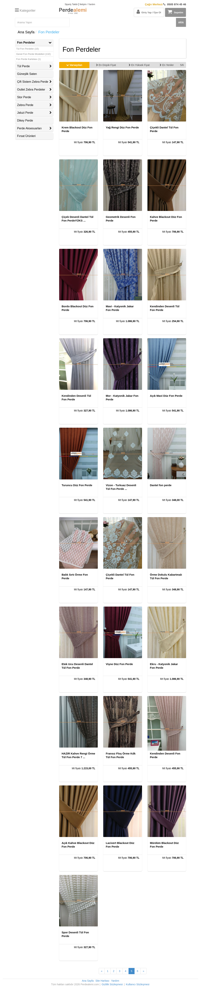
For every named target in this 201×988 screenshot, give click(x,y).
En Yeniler (167, 65)
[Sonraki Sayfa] (143, 971)
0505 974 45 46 (165, 4)
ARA (181, 22)
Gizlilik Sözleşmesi (112, 984)
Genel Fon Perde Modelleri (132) (33, 54)
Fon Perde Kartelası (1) (28, 59)
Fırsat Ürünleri (26, 136)
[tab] (34, 42)
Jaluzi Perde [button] (34, 112)
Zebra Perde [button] (34, 105)
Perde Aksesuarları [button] (34, 128)
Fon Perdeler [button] (34, 42)
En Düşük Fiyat (106, 65)
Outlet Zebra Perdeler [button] (34, 89)
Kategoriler (25, 10)
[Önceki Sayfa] (102, 971)
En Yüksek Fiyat (139, 65)
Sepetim (175, 11)
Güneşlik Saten (27, 73)
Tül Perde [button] (34, 66)
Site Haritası (102, 980)
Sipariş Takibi (71, 4)
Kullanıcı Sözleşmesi (137, 984)
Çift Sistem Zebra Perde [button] (34, 81)
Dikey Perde (25, 120)
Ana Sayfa (26, 32)
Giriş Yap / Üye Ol (149, 11)
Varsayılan (74, 65)
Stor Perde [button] (34, 97)
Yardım (115, 980)
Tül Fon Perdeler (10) (27, 48)
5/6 (182, 65)
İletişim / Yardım (87, 4)
